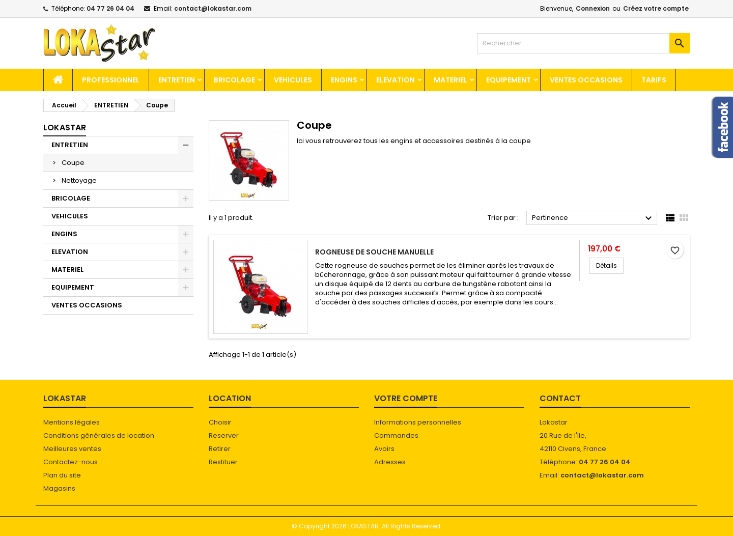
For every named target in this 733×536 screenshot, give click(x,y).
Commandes (396, 435)
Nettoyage (79, 180)
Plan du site (62, 475)
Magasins (59, 488)
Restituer (223, 462)
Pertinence (593, 218)
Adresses (390, 462)
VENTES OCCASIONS (586, 80)
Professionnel (110, 80)
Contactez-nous (70, 462)
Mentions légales (71, 422)
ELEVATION (395, 80)
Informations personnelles (417, 422)
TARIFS (653, 80)
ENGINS (344, 80)
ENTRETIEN (176, 80)
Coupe (73, 162)
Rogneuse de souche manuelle (374, 252)
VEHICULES (293, 80)
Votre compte (405, 398)
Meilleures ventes (72, 449)
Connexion (593, 8)
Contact (560, 398)
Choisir (220, 422)
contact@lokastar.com (212, 8)
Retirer (220, 449)
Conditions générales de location (98, 435)
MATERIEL (450, 80)
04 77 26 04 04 (110, 8)
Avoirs (384, 449)
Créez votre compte (656, 8)
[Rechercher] (583, 43)
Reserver (224, 435)
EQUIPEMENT (508, 80)
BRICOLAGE (234, 80)
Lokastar (64, 127)
